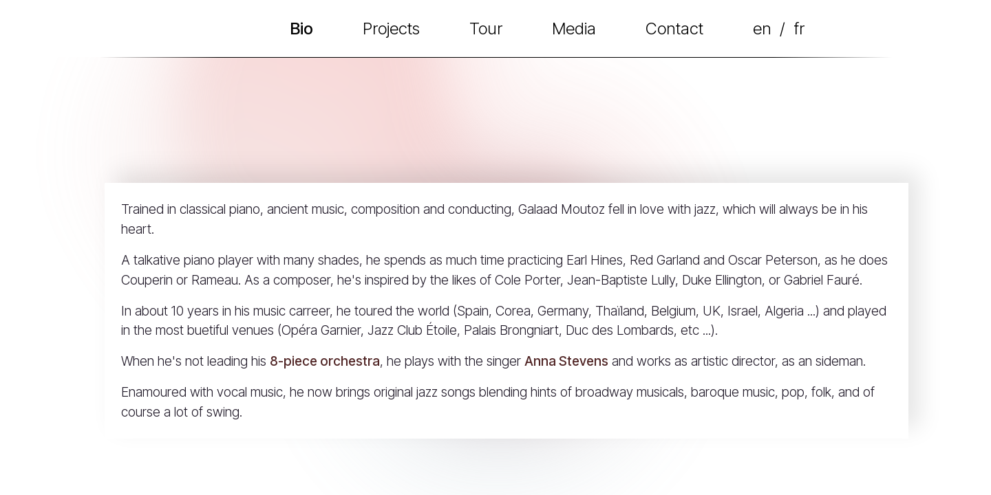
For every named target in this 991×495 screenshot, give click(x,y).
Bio (301, 28)
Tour (485, 28)
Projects (391, 28)
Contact (674, 28)
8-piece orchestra (325, 361)
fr (798, 28)
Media (574, 28)
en (762, 28)
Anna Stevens (566, 361)
